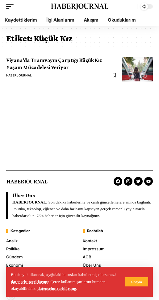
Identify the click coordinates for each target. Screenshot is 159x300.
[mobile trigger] (11, 6)
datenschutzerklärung (30, 281)
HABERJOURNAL (19, 75)
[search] (131, 6)
